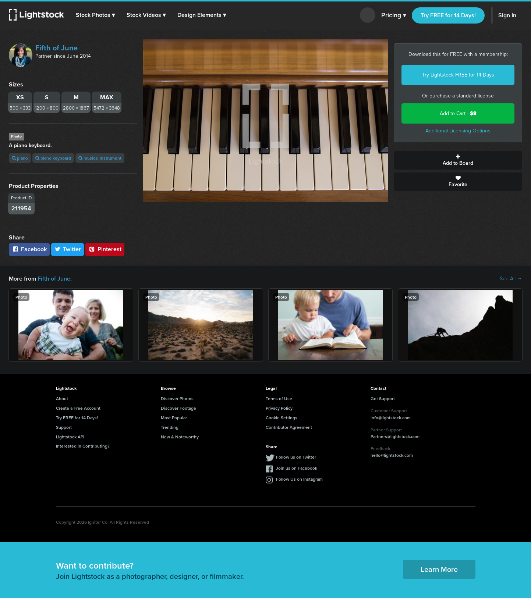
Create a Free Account (78, 408)
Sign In (507, 15)
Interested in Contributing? (83, 446)
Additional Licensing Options (458, 131)
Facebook (29, 249)
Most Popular (174, 417)
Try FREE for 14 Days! (448, 15)
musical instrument (99, 158)
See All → (511, 278)
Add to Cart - (458, 113)
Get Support (383, 398)
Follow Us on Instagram (299, 479)
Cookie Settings (281, 417)
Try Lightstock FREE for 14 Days (458, 75)
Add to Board (458, 160)
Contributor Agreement (289, 427)
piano (20, 158)
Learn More (439, 569)
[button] (95, 15)
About (62, 398)
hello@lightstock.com (392, 455)
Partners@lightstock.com (395, 436)
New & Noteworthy (180, 437)
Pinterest (104, 249)
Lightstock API (70, 437)
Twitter (67, 249)
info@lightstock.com (391, 417)
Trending (169, 427)
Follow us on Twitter (296, 457)
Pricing (393, 15)
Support (64, 427)
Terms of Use (279, 398)
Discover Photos (177, 398)
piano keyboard (53, 158)
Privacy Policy (279, 408)
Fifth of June (56, 47)
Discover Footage (178, 408)
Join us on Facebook (296, 468)
